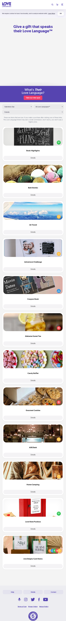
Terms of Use (22, 607)
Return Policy (43, 607)
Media (33, 592)
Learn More (51, 13)
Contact (53, 592)
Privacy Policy (33, 607)
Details (33, 158)
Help (12, 592)
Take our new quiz (33, 98)
